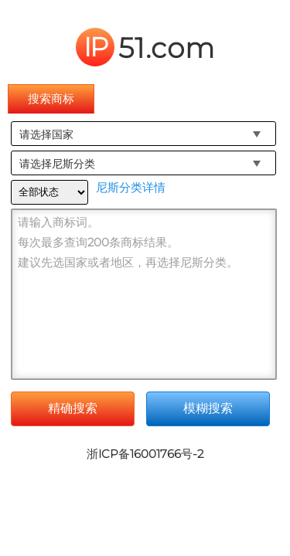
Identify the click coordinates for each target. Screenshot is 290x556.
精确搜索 (72, 408)
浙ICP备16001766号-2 (145, 453)
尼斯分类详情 (130, 187)
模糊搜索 (208, 408)
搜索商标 (51, 98)
